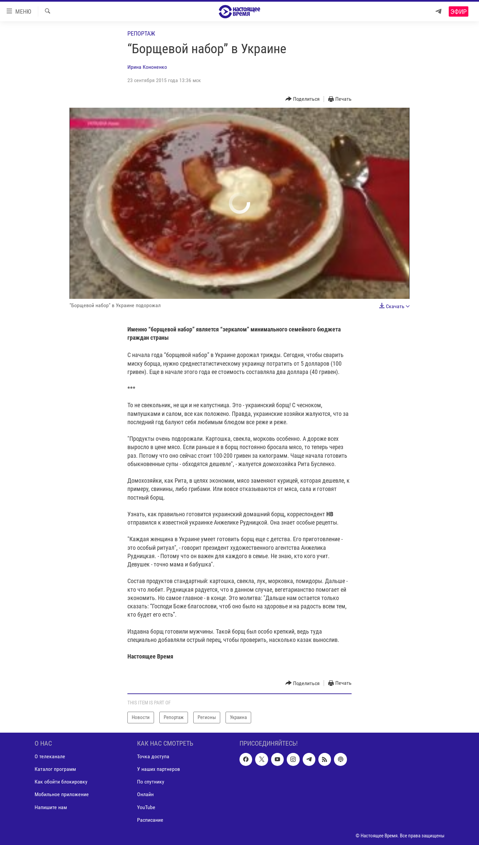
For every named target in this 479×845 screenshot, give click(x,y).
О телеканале (50, 756)
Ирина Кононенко (147, 67)
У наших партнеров (158, 769)
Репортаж (141, 33)
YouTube (146, 807)
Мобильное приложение (62, 794)
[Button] (302, 99)
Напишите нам (51, 807)
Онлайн (145, 794)
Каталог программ (55, 769)
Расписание (150, 819)
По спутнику (150, 782)
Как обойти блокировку (61, 782)
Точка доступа (153, 756)
